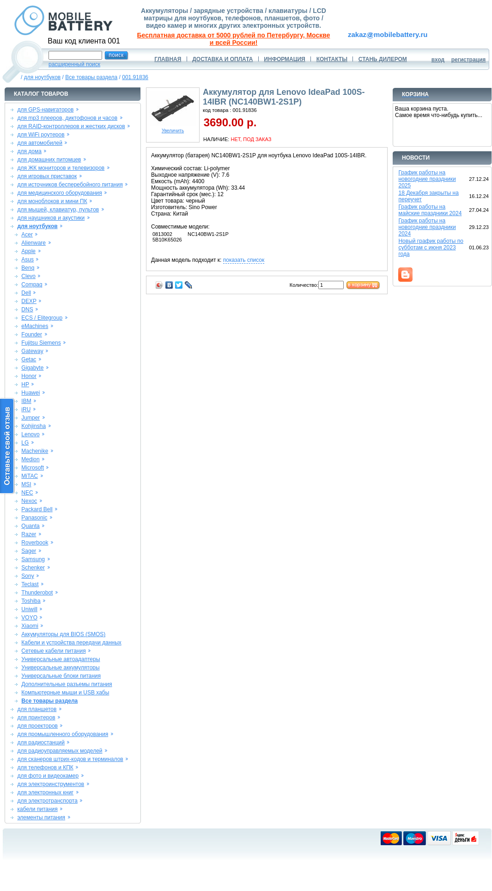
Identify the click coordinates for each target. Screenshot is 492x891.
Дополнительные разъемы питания (66, 684)
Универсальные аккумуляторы (60, 667)
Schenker (33, 567)
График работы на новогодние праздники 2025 (427, 179)
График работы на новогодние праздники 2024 (427, 227)
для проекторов (37, 726)
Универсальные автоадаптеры (60, 659)
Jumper (30, 418)
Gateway (32, 351)
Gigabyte (32, 368)
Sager (28, 551)
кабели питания (37, 809)
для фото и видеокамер (48, 776)
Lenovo (30, 434)
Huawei (30, 393)
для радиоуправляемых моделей (59, 751)
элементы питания (41, 817)
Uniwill (29, 609)
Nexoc (29, 501)
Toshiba (30, 601)
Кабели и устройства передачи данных (71, 642)
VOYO (29, 617)
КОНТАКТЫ (331, 59)
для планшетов (36, 709)
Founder (31, 334)
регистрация (468, 59)
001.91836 (135, 77)
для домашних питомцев (49, 159)
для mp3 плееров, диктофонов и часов (67, 118)
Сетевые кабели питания (53, 651)
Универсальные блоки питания (61, 676)
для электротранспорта (47, 801)
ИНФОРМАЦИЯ (284, 59)
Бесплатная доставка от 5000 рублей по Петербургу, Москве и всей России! (233, 38)
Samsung (33, 559)
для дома (29, 151)
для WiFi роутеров (40, 134)
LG (25, 442)
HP (25, 384)
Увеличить (173, 128)
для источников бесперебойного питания (69, 184)
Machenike (34, 451)
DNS (27, 309)
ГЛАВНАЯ (167, 59)
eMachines (34, 326)
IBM (26, 401)
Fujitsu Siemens (41, 343)
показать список (243, 260)
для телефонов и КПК (45, 767)
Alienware (33, 243)
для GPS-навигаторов (45, 109)
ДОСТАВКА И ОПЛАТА (222, 59)
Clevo (28, 276)
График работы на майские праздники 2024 (430, 210)
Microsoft (32, 467)
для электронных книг (45, 792)
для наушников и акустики (51, 218)
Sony (27, 576)
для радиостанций (41, 742)
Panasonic (34, 517)
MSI (26, 484)
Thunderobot (37, 592)
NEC (27, 492)
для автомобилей (39, 143)
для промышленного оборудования (62, 734)
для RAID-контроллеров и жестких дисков (71, 126)
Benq (27, 268)
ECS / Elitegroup (41, 318)
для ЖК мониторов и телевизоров (60, 168)
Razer (28, 534)
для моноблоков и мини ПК (52, 201)
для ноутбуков (42, 77)
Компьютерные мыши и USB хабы (65, 692)
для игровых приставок (47, 176)
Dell (26, 293)
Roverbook (34, 542)
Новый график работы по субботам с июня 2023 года (430, 247)
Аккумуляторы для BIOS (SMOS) (63, 634)
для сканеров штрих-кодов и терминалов (70, 759)
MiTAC (29, 476)
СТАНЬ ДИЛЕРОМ (382, 59)
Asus (27, 259)
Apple (28, 251)
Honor (28, 376)
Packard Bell (36, 509)
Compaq (31, 284)
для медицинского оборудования (59, 193)
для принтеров (36, 717)
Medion (30, 459)
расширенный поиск (74, 64)
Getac (28, 359)
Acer (27, 234)
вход (438, 59)
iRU (25, 409)
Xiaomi (29, 626)
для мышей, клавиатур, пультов (58, 209)
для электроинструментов (50, 784)
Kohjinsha (33, 426)
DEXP (28, 301)
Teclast (29, 584)
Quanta (30, 526)
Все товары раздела (91, 77)
